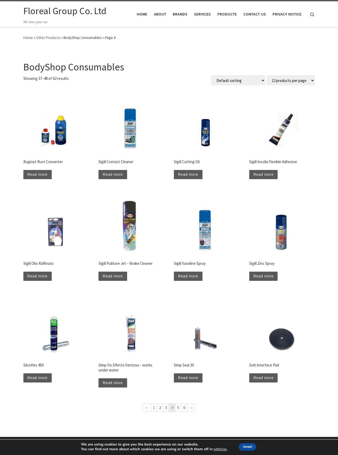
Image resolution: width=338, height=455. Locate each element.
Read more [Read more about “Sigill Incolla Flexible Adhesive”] (264, 175)
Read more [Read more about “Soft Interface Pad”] (264, 380)
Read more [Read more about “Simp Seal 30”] (189, 380)
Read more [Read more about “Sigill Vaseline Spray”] (189, 278)
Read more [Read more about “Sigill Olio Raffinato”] (39, 278)
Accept (248, 446)
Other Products (48, 37)
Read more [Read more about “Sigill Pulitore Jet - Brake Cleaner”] (114, 278)
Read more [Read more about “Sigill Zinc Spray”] (264, 278)
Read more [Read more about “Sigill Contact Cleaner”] (114, 175)
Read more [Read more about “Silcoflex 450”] (39, 380)
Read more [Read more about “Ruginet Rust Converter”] (39, 175)
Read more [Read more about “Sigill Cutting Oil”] (189, 175)
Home (28, 37)
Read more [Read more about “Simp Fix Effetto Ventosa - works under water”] (114, 385)
